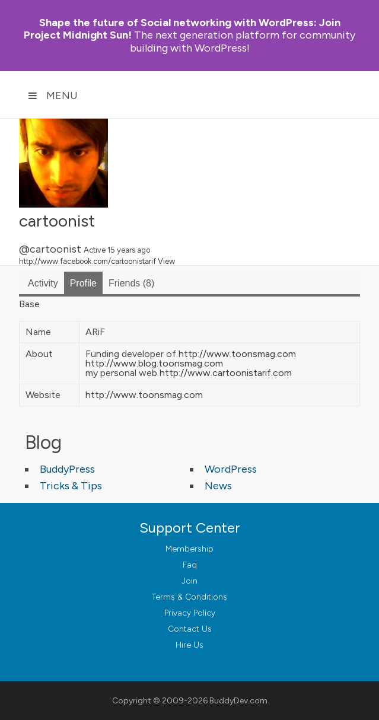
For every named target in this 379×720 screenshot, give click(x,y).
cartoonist (57, 221)
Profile (83, 283)
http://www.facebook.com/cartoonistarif (87, 261)
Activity (43, 283)
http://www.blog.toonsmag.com (154, 363)
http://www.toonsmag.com (237, 353)
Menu (53, 95)
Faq (190, 565)
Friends (131, 283)
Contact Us (190, 629)
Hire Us (189, 645)
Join (189, 581)
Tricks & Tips (71, 485)
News (218, 485)
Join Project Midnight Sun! (182, 29)
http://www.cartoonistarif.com (226, 372)
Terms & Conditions (189, 597)
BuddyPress (67, 469)
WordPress (231, 469)
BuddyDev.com (238, 701)
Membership (189, 549)
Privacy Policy (189, 613)
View (166, 261)
